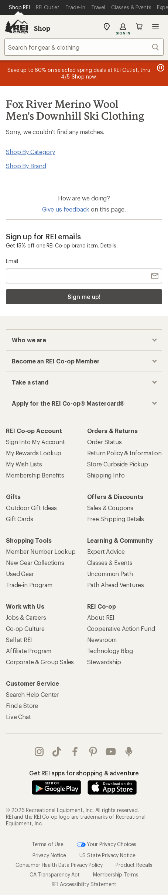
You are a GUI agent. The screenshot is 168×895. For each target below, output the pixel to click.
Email (12, 261)
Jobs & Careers (26, 617)
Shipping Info (106, 475)
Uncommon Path (110, 573)
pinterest (93, 752)
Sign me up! (84, 296)
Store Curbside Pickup (117, 464)
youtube (111, 752)
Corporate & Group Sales (40, 661)
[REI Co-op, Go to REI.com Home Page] (16, 26)
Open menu (155, 26)
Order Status (104, 441)
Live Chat (18, 716)
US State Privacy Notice (107, 855)
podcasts (129, 752)
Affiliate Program (28, 650)
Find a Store (22, 705)
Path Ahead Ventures (115, 584)
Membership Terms (115, 874)
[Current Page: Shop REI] (19, 7)
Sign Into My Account (35, 441)
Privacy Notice (49, 855)
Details (108, 245)
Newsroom (102, 639)
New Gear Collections (35, 562)
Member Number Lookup (41, 551)
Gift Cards (19, 518)
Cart (139, 26)
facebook (75, 752)
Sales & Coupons (110, 507)
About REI (101, 617)
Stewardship (104, 661)
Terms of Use (48, 844)
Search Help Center (32, 694)
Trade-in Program (29, 584)
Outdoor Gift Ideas (31, 507)
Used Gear (20, 573)
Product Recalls (134, 865)
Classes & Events (110, 562)
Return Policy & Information (124, 452)
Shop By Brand (26, 165)
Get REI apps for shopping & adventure (84, 772)
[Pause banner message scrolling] (160, 67)
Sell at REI (19, 639)
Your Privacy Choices (107, 844)
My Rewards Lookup (33, 452)
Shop (42, 28)
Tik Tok (57, 752)
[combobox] (84, 47)
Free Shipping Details (115, 518)
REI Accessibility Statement (84, 884)
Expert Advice (106, 551)
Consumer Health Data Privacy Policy (59, 865)
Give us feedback (65, 209)
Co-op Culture (25, 628)
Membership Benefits (35, 475)
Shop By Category (30, 151)
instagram (39, 752)
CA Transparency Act (55, 874)
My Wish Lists (24, 464)
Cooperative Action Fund (121, 628)
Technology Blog (110, 650)
